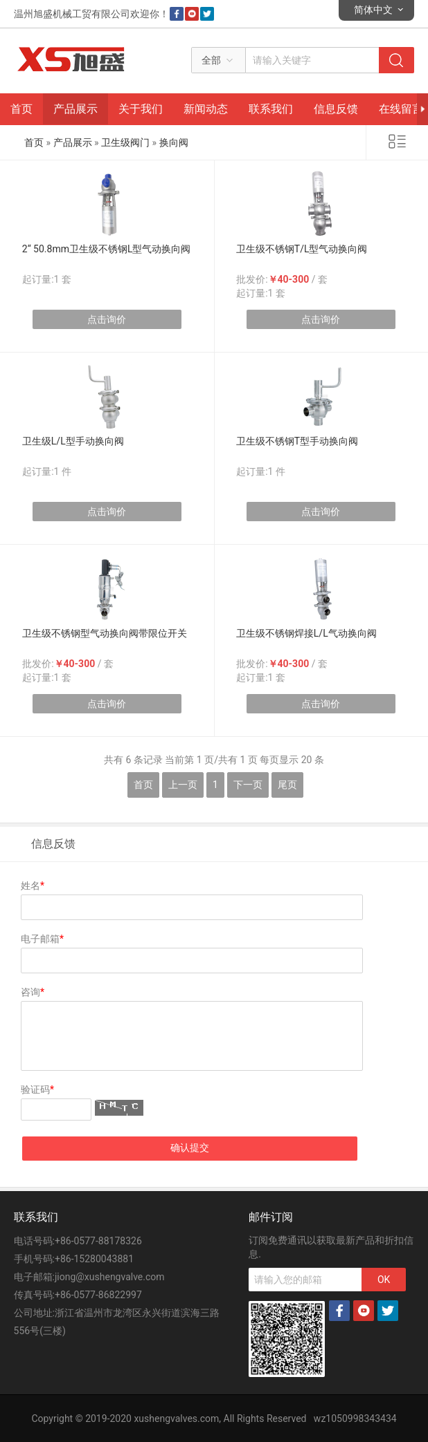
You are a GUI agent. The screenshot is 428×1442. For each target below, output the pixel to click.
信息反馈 (336, 108)
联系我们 (271, 108)
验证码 (37, 1089)
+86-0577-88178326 (98, 1240)
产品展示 (75, 108)
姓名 (32, 885)
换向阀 (173, 142)
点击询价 (106, 319)
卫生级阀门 (125, 142)
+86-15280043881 (94, 1258)
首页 (21, 108)
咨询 (32, 992)
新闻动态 (206, 108)
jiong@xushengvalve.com (110, 1276)
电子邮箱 (42, 938)
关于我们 (140, 108)
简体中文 (373, 9)
